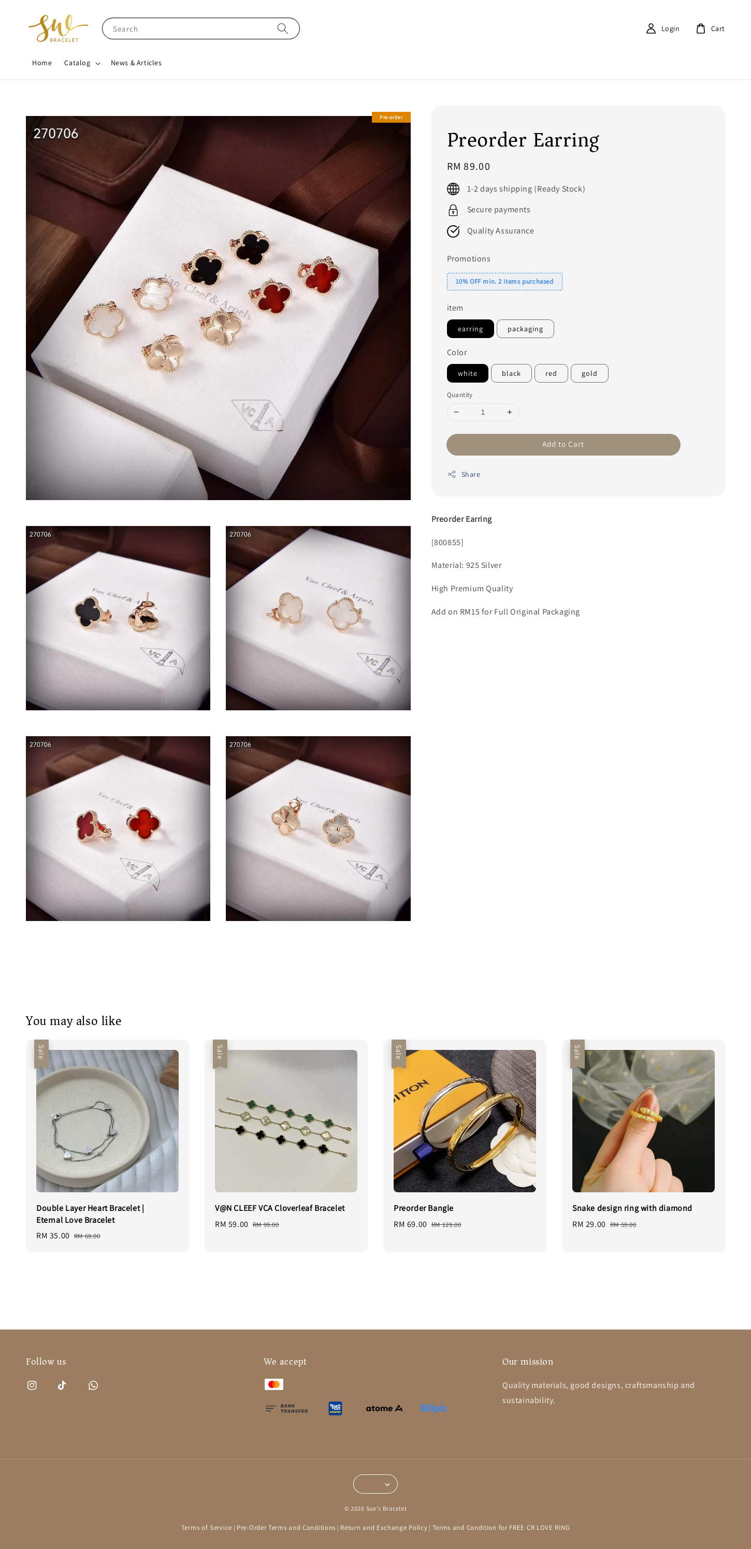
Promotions (469, 258)
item (455, 307)
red (551, 373)
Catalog (77, 62)
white (468, 373)
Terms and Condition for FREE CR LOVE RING (501, 1527)
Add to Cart (563, 444)
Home (42, 62)
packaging (525, 328)
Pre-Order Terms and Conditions (286, 1527)
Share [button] (464, 474)
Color (457, 352)
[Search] (282, 28)
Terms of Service (206, 1527)
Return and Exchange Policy (383, 1527)
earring (470, 328)
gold (590, 373)
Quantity (460, 394)
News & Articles (136, 62)
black (511, 373)
